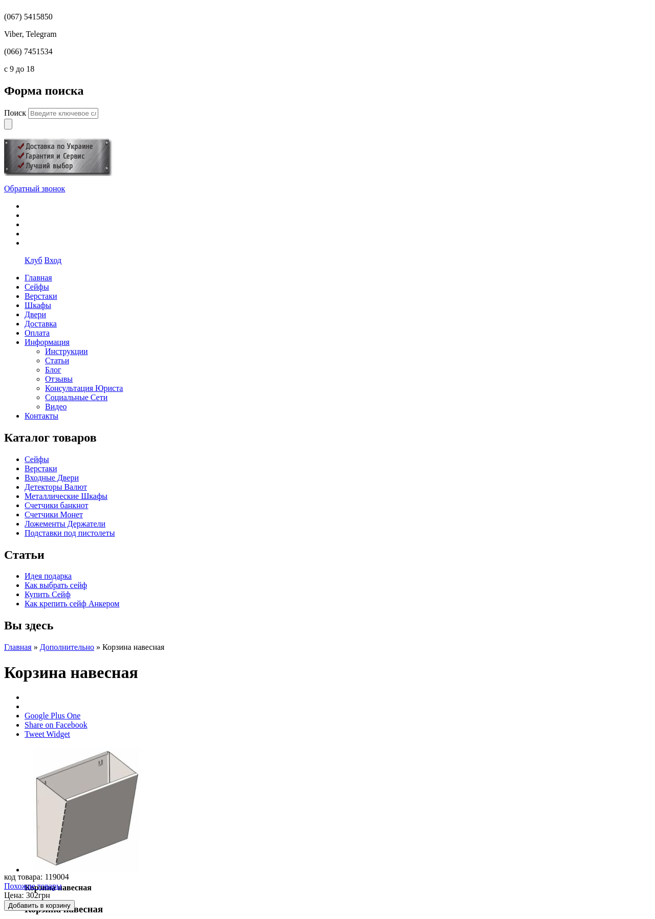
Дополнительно (67, 647)
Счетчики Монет (54, 514)
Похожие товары (33, 886)
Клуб (33, 260)
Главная (18, 647)
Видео (56, 406)
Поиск (16, 112)
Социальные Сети (76, 397)
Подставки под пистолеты (70, 533)
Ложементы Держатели (65, 523)
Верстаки (41, 468)
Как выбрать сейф (56, 585)
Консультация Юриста (84, 388)
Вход (53, 260)
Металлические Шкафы (66, 496)
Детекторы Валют (56, 487)
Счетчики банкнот (56, 505)
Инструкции (66, 351)
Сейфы (37, 459)
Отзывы (59, 379)
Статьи (57, 360)
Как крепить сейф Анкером (72, 603)
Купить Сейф (48, 594)
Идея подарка (48, 576)
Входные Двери (52, 477)
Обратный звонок (34, 188)
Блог (53, 369)
